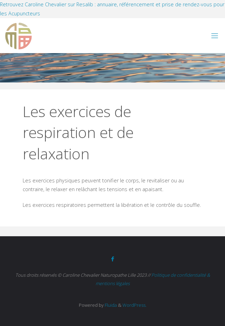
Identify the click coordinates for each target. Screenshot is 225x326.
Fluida (110, 305)
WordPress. (134, 305)
